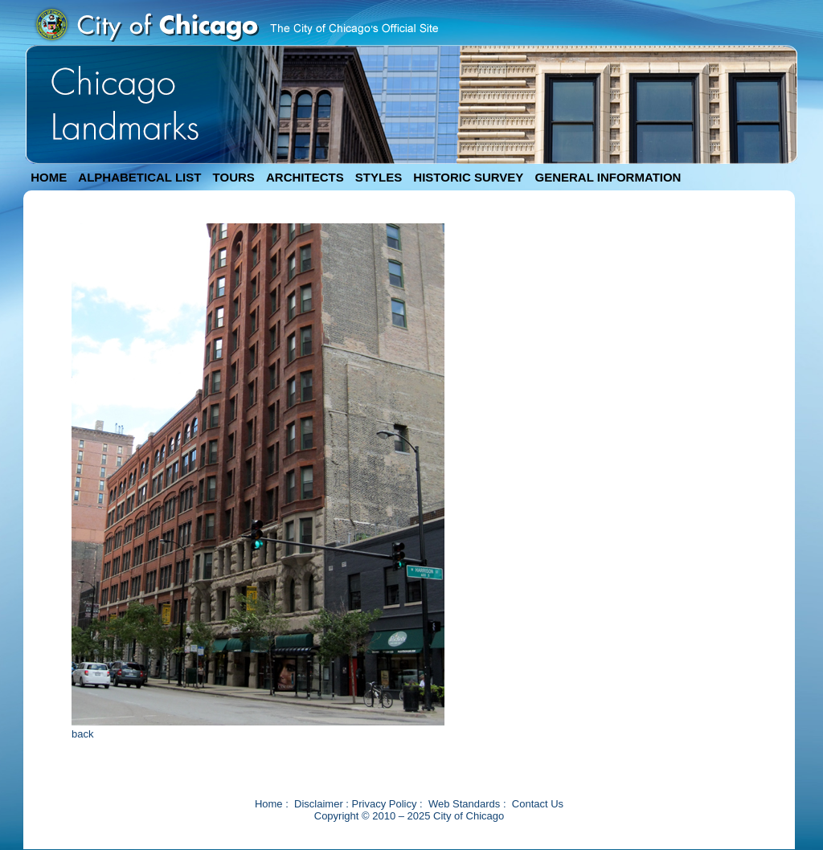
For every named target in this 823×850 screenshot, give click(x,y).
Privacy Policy (384, 804)
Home (269, 804)
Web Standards (464, 804)
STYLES (378, 177)
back (82, 734)
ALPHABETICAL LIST (139, 177)
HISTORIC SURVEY (468, 177)
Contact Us (537, 804)
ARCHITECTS (305, 177)
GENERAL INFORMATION (608, 177)
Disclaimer (318, 804)
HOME (49, 177)
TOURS (234, 177)
